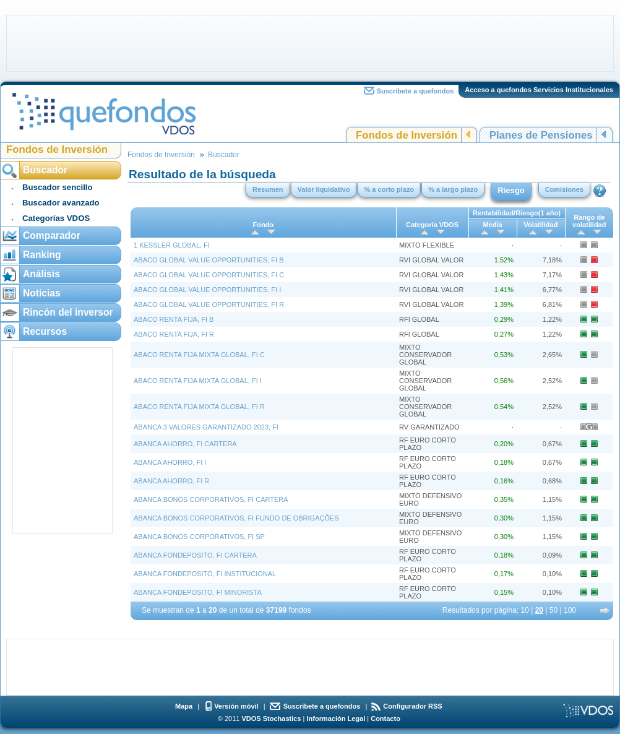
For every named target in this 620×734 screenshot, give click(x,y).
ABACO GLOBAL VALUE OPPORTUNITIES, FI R (209, 304)
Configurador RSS (412, 706)
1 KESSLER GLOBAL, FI (172, 245)
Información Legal (335, 718)
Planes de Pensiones (541, 135)
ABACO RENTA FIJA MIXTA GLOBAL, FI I (198, 380)
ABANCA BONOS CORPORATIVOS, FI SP (199, 536)
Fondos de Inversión (406, 135)
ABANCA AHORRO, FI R (171, 481)
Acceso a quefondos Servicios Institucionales (539, 89)
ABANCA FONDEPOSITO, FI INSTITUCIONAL (205, 573)
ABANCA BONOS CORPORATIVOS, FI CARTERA (211, 499)
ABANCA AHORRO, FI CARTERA (185, 443)
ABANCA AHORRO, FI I (170, 462)
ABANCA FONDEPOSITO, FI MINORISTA (198, 592)
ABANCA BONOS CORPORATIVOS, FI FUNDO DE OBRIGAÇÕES (236, 518)
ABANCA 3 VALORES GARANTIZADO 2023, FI (206, 427)
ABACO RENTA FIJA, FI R (174, 334)
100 (570, 610)
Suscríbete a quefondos (415, 91)
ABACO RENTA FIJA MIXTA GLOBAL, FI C (199, 354)
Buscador (223, 154)
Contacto (385, 718)
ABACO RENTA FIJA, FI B (173, 319)
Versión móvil (236, 706)
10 (525, 610)
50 (553, 610)
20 (539, 610)
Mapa (183, 706)
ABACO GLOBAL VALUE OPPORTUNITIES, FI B (208, 260)
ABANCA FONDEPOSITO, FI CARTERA (195, 555)
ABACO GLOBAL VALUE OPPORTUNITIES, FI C (209, 274)
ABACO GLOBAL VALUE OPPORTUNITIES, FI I (207, 289)
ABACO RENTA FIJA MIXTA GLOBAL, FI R (199, 406)
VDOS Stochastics (271, 718)
